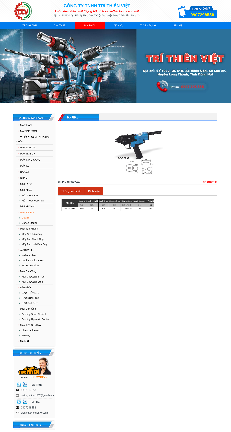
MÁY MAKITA (28, 147)
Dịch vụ (118, 25)
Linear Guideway (31, 330)
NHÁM (24, 177)
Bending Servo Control (34, 314)
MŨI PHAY (26, 190)
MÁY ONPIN (27, 212)
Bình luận (94, 191)
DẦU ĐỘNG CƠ (30, 298)
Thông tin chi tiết (71, 191)
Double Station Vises (33, 260)
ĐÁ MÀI (24, 341)
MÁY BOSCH (27, 153)
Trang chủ (29, 25)
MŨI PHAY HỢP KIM (33, 200)
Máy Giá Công (28, 271)
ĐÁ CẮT (24, 171)
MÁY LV (24, 165)
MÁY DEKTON (28, 131)
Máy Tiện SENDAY (30, 324)
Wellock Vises (29, 255)
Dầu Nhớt (25, 287)
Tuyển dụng (148, 25)
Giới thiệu (60, 25)
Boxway (26, 335)
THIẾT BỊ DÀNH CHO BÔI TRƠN (33, 139)
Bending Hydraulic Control (35, 319)
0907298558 (202, 14)
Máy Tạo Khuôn (29, 228)
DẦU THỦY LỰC (30, 293)
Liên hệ (177, 25)
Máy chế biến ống (32, 234)
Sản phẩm (90, 25)
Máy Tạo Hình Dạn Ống (34, 244)
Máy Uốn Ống (28, 308)
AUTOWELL (27, 249)
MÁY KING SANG (30, 159)
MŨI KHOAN (27, 206)
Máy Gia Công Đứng (32, 281)
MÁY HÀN (26, 125)
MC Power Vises (30, 265)
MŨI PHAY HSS (30, 195)
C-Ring (25, 218)
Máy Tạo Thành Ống (32, 239)
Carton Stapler (29, 223)
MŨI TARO (26, 184)
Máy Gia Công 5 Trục (33, 276)
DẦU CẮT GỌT (30, 303)
